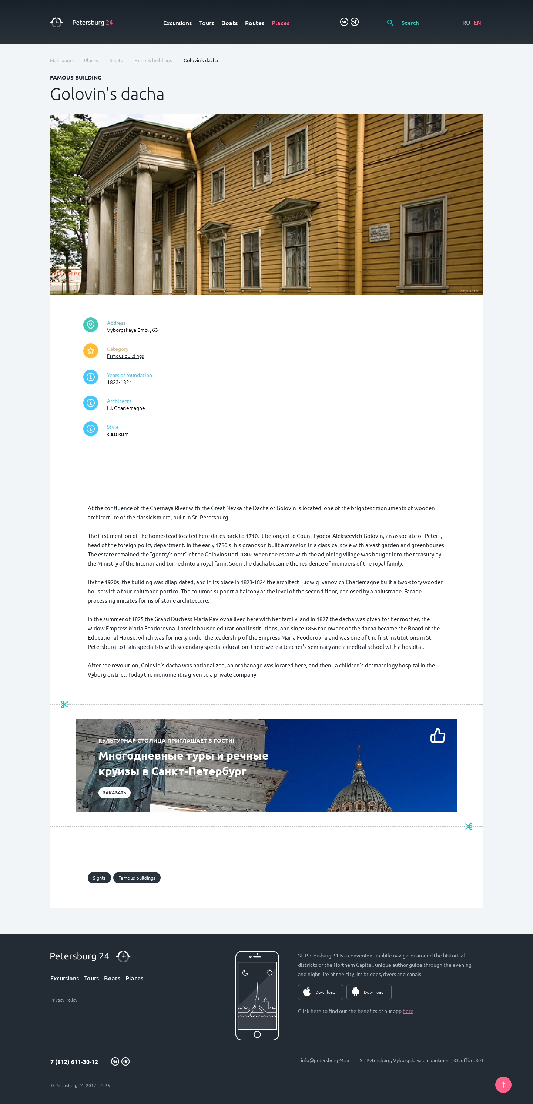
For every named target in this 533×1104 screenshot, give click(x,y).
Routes (254, 22)
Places (280, 22)
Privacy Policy (63, 1000)
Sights (99, 877)
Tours (206, 22)
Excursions (177, 22)
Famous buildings (125, 355)
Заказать (114, 792)
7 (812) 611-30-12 (74, 1062)
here (408, 1010)
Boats (229, 22)
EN (477, 22)
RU (466, 22)
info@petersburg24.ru (325, 1060)
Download (325, 992)
